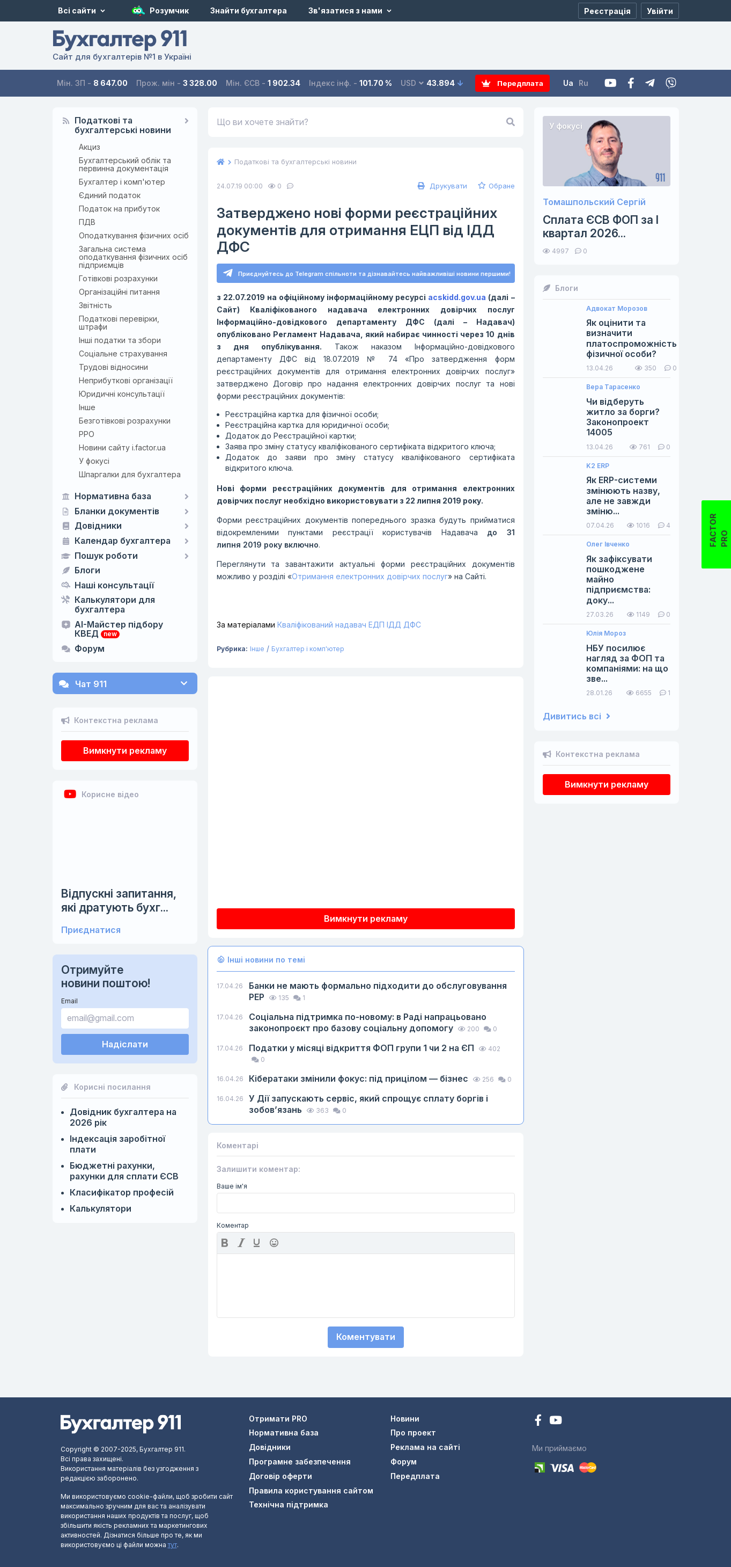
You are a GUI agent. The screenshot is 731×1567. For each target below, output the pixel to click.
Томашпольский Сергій (594, 202)
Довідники (98, 526)
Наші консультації (114, 586)
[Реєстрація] (607, 11)
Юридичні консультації (122, 393)
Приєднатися (91, 930)
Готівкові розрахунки (118, 278)
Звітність (95, 305)
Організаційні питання (119, 291)
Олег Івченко (608, 544)
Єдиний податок (110, 195)
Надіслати (125, 1044)
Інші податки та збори (120, 340)
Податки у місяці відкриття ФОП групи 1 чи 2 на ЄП (362, 1048)
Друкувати (441, 185)
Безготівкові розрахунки (125, 420)
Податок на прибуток (119, 208)
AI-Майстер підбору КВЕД (119, 629)
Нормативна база (113, 496)
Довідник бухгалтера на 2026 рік (123, 1117)
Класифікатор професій (122, 1192)
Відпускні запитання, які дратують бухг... (118, 900)
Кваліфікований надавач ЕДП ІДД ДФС (319, 625)
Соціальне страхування (123, 353)
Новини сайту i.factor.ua (122, 447)
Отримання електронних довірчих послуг (370, 576)
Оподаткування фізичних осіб (134, 235)
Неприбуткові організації (126, 380)
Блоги (87, 570)
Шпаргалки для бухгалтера (130, 474)
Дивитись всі (576, 716)
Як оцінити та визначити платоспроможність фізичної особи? (631, 338)
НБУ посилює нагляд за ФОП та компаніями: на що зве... (627, 663)
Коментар (233, 1226)
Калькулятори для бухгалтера (115, 605)
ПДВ (87, 222)
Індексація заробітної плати (117, 1144)
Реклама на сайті (425, 1447)
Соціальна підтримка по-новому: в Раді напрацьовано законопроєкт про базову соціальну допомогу (367, 1023)
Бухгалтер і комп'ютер (122, 181)
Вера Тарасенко (613, 387)
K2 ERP (597, 466)
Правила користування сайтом (311, 1490)
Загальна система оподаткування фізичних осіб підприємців (133, 256)
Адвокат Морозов (616, 308)
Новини (404, 1418)
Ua (570, 83)
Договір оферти (280, 1476)
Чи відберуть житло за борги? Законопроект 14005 (623, 417)
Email (69, 1001)
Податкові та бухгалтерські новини (123, 125)
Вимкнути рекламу (125, 750)
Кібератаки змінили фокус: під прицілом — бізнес (359, 1079)
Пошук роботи (106, 556)
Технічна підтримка (288, 1505)
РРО (86, 434)
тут (172, 1545)
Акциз (89, 146)
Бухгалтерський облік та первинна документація (125, 164)
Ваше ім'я (232, 1186)
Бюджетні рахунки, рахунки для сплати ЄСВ (124, 1171)
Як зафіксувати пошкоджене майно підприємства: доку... (619, 580)
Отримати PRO (278, 1418)
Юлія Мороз (606, 633)
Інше (87, 407)
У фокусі (94, 460)
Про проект (413, 1433)
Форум (90, 649)
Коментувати (365, 1337)
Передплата (513, 83)
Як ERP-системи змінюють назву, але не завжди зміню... (623, 495)
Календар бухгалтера (123, 541)
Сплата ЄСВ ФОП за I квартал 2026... (601, 226)
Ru (585, 83)
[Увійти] (660, 11)
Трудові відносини (113, 366)
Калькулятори (100, 1208)
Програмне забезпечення (300, 1462)
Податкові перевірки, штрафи (119, 322)
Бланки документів (117, 511)
